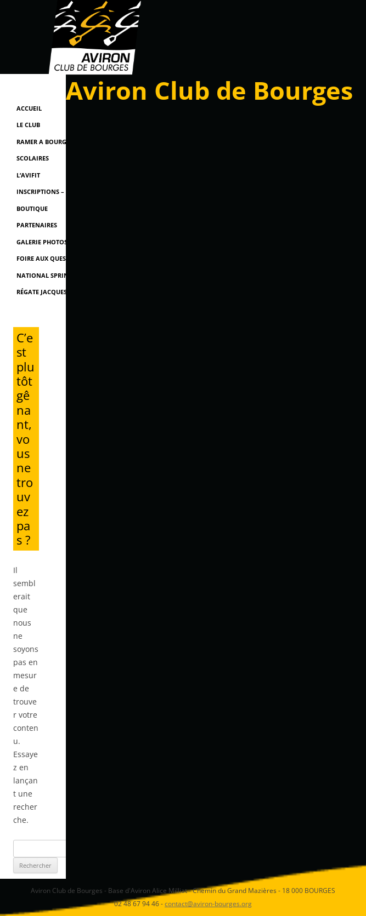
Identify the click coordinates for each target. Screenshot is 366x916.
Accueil (29, 108)
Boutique (32, 208)
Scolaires (32, 158)
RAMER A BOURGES (44, 142)
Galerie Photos (41, 242)
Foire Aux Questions (50, 258)
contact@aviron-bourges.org (208, 903)
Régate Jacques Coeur (52, 292)
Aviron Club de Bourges (209, 90)
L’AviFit (28, 175)
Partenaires (36, 225)
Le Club (28, 125)
